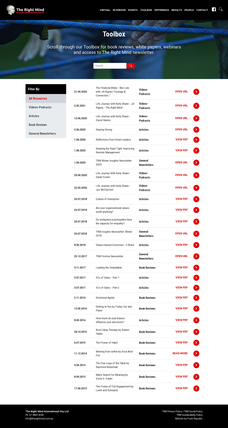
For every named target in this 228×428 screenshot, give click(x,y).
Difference (161, 10)
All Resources (38, 98)
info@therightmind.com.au (39, 418)
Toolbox (146, 10)
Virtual (105, 10)
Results (177, 10)
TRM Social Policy (193, 411)
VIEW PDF (182, 139)
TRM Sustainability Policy (189, 414)
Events (133, 10)
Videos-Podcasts (40, 107)
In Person (119, 10)
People (189, 10)
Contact (202, 10)
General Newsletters (42, 133)
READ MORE (180, 353)
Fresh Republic (194, 418)
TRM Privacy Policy (172, 411)
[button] (219, 9)
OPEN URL (181, 91)
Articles (34, 116)
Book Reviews (38, 125)
